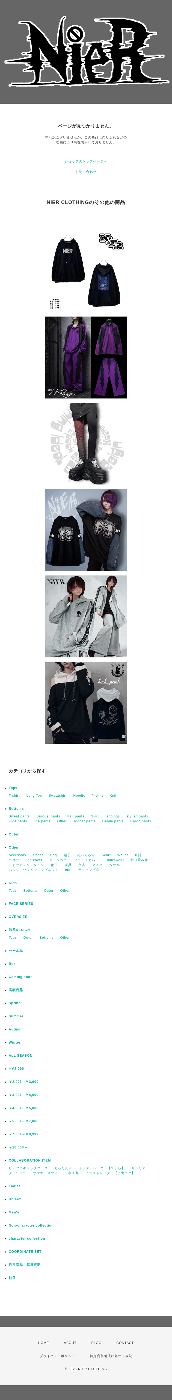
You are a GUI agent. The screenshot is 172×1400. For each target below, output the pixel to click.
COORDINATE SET (25, 1252)
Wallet (122, 855)
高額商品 (16, 990)
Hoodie (79, 796)
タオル (114, 865)
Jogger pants (84, 821)
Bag (53, 855)
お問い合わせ (86, 172)
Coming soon (21, 977)
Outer (14, 834)
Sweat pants (19, 816)
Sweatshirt (58, 796)
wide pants (18, 821)
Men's (14, 1212)
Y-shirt (97, 796)
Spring (15, 1003)
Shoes (38, 855)
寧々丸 (73, 1173)
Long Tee (34, 796)
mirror (14, 860)
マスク (97, 865)
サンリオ (139, 1168)
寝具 (68, 865)
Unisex (15, 1199)
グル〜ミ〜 (17, 1173)
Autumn (16, 1029)
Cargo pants (140, 821)
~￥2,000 (16, 1069)
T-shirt (14, 796)
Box (12, 964)
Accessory (17, 855)
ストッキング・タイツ (26, 865)
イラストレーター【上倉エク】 (110, 1173)
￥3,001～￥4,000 (23, 1095)
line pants (42, 821)
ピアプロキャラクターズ (28, 1168)
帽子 (67, 855)
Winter (14, 1042)
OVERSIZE (18, 917)
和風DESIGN (19, 930)
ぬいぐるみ (86, 855)
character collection (27, 1238)
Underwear (114, 860)
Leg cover (34, 860)
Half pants (75, 816)
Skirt (95, 816)
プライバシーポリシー (57, 1356)
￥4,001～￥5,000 (23, 1108)
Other (62, 821)
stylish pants (137, 816)
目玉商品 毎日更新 (25, 1265)
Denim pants (113, 821)
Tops (13, 788)
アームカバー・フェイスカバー (74, 860)
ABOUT (70, 1343)
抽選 (12, 1278)
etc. (68, 870)
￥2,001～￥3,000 (23, 1082)
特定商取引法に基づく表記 (111, 1356)
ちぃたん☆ (63, 1168)
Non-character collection (31, 1225)
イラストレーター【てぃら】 (102, 1168)
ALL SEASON (20, 1056)
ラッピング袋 (88, 870)
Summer (16, 1016)
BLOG (96, 1343)
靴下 (54, 865)
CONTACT (125, 1343)
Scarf (106, 855)
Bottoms (16, 809)
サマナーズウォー (47, 1173)
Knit (113, 796)
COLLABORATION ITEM (30, 1160)
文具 (81, 865)
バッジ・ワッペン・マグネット (33, 870)
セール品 (16, 951)
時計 (138, 855)
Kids (13, 883)
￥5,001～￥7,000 (23, 1121)
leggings (113, 816)
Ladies (15, 1186)
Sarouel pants (48, 816)
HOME (43, 1343)
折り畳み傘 (139, 860)
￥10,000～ (18, 1147)
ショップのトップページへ (86, 161)
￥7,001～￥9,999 (23, 1134)
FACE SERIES (21, 904)
